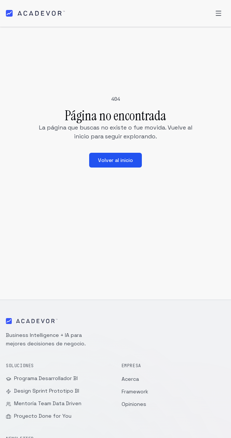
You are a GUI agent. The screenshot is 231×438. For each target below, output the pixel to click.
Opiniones (134, 404)
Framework (135, 391)
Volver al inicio (115, 160)
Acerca (130, 379)
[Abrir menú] (218, 13)
